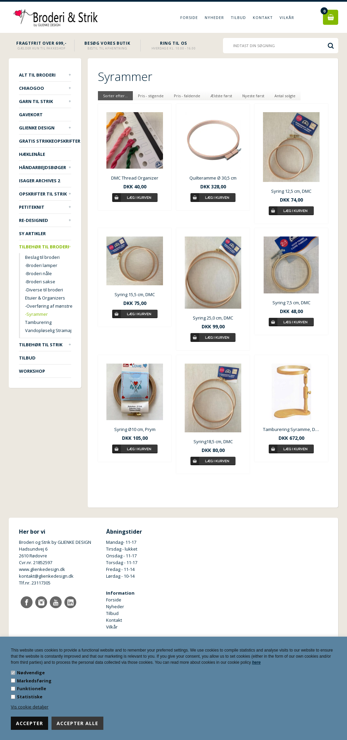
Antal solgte (284, 95)
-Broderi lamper (41, 265)
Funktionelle (31, 688)
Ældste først (221, 95)
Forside (189, 17)
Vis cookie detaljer (29, 707)
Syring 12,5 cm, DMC (291, 191)
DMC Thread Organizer (134, 178)
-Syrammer (36, 314)
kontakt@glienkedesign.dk (46, 576)
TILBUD (27, 358)
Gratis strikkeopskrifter (45, 141)
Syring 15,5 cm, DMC (135, 294)
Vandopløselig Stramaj (48, 330)
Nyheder (214, 17)
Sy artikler (32, 233)
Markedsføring (34, 681)
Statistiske (29, 697)
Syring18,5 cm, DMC (213, 441)
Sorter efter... (115, 95)
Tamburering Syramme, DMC (291, 429)
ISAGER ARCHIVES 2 (39, 181)
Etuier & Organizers (45, 298)
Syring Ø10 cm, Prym (135, 429)
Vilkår (287, 17)
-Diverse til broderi (44, 290)
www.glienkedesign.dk (42, 569)
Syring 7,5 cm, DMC (291, 303)
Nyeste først (253, 95)
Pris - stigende (151, 95)
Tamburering (38, 322)
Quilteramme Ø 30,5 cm (213, 178)
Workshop (32, 371)
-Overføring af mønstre (48, 306)
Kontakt (263, 17)
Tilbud (238, 17)
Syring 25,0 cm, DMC (213, 318)
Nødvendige (31, 673)
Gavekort (31, 114)
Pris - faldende (187, 95)
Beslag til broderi (42, 257)
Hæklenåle (32, 154)
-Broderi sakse (40, 282)
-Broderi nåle (38, 273)
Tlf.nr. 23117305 (34, 583)
